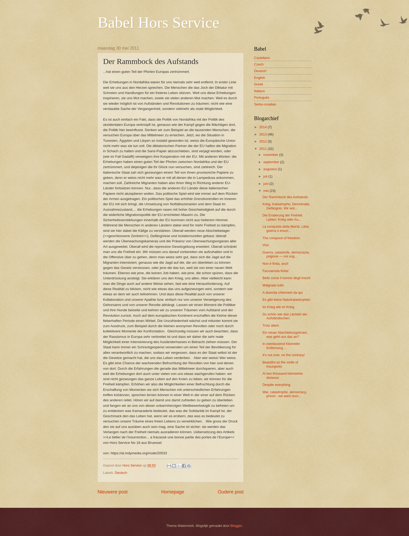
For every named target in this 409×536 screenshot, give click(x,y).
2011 (263, 149)
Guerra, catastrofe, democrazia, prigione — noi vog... (286, 254)
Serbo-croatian (265, 104)
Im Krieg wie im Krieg (278, 307)
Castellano (262, 58)
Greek (258, 84)
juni (266, 184)
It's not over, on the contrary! (283, 355)
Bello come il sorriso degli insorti (286, 278)
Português (261, 97)
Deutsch (121, 473)
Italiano (259, 91)
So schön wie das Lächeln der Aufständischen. (284, 316)
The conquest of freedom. (281, 238)
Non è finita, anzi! (275, 264)
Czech (259, 64)
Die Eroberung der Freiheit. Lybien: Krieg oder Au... (282, 217)
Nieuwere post (113, 491)
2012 (263, 141)
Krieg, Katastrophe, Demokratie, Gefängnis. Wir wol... (286, 206)
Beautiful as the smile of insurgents (280, 364)
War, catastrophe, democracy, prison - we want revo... (284, 394)
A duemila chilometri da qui (282, 292)
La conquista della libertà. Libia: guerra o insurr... (285, 228)
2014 (263, 127)
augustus (270, 169)
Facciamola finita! (275, 271)
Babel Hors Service (158, 22)
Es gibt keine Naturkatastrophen (286, 300)
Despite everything (276, 385)
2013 (263, 134)
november (271, 155)
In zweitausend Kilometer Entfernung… (281, 346)
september (271, 162)
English (259, 78)
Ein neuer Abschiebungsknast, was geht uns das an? (285, 334)
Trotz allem (270, 325)
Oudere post (231, 491)
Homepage (172, 491)
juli (265, 176)
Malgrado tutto (273, 285)
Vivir (265, 245)
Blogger (236, 526)
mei (266, 191)
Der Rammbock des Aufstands (285, 197)
